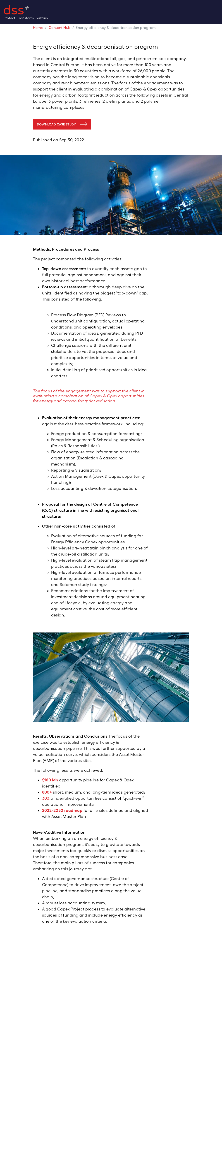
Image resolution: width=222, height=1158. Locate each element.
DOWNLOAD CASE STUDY (56, 124)
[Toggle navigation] (220, 12)
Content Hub (60, 27)
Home (38, 27)
